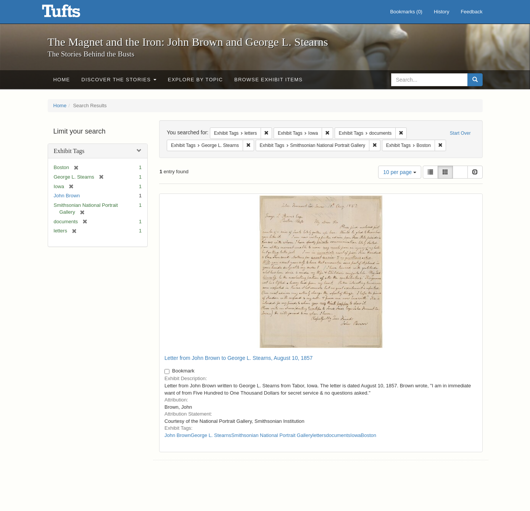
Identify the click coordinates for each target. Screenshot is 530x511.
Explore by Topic (195, 79)
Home (61, 79)
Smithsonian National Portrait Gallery (272, 435)
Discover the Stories (118, 79)
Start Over (460, 133)
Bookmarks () (406, 12)
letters (319, 435)
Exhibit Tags (69, 151)
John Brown (67, 195)
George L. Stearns (211, 435)
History (441, 12)
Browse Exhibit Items (268, 79)
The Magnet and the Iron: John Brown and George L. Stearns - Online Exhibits (70, 13)
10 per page (399, 172)
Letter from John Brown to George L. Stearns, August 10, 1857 (238, 358)
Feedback (471, 12)
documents (338, 435)
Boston (368, 435)
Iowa (355, 435)
